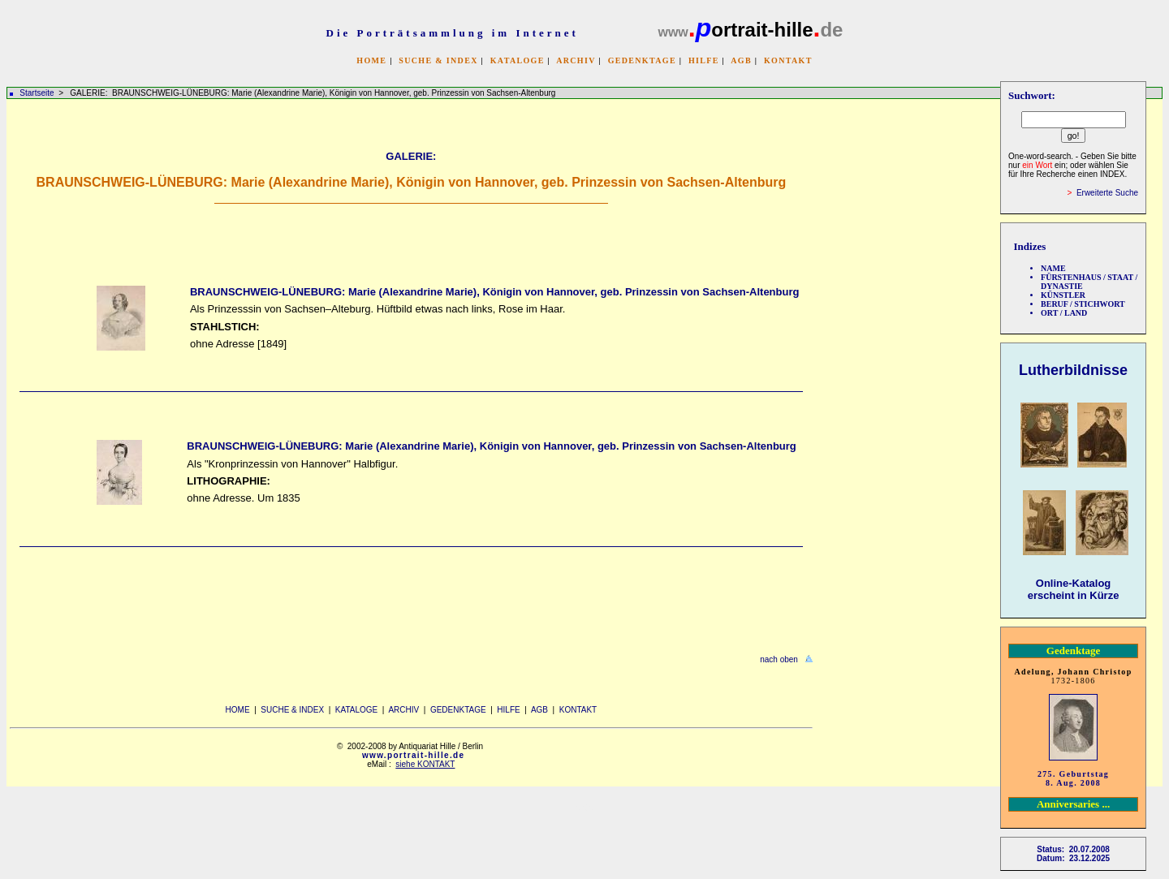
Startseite (36, 92)
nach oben (779, 659)
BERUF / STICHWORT (1083, 303)
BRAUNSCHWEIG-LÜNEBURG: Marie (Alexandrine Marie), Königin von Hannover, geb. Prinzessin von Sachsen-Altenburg (494, 292)
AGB (741, 60)
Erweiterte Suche (1107, 192)
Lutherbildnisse (1073, 370)
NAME (1053, 268)
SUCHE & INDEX (438, 60)
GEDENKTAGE (642, 60)
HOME (371, 60)
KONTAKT (788, 60)
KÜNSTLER (1063, 295)
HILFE (703, 60)
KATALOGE (517, 60)
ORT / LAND (1064, 312)
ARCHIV (575, 60)
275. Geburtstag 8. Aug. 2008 (1073, 778)
